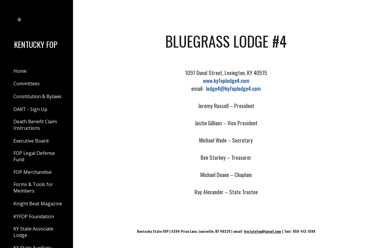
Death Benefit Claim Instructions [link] (35, 124)
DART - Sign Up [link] (30, 109)
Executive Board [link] (30, 141)
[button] (372, 8)
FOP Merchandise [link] (32, 172)
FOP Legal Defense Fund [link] (34, 156)
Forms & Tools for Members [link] (33, 187)
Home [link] (20, 71)
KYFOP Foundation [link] (33, 216)
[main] (226, 41)
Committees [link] (26, 83)
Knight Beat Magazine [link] (37, 203)
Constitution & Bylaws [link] (37, 96)
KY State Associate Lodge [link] (33, 232)
